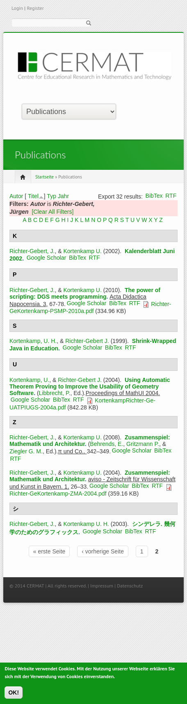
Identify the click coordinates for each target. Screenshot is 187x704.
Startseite (44, 177)
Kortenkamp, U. (29, 380)
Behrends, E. (106, 444)
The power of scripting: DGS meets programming (84, 293)
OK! (13, 695)
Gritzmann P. (142, 444)
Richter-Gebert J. (87, 341)
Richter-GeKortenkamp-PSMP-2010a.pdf (90, 307)
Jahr (63, 196)
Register (35, 8)
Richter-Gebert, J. (32, 251)
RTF (170, 195)
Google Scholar (46, 257)
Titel (33, 196)
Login (17, 8)
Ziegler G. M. (26, 451)
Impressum (101, 586)
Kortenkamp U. (83, 251)
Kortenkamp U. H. (86, 524)
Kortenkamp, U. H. (33, 341)
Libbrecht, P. (55, 393)
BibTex (154, 195)
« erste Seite (49, 551)
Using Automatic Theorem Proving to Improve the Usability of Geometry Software (89, 386)
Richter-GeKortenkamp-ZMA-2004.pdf (58, 493)
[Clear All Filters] (52, 211)
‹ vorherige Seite (103, 551)
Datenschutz (130, 586)
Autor (16, 196)
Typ (51, 196)
